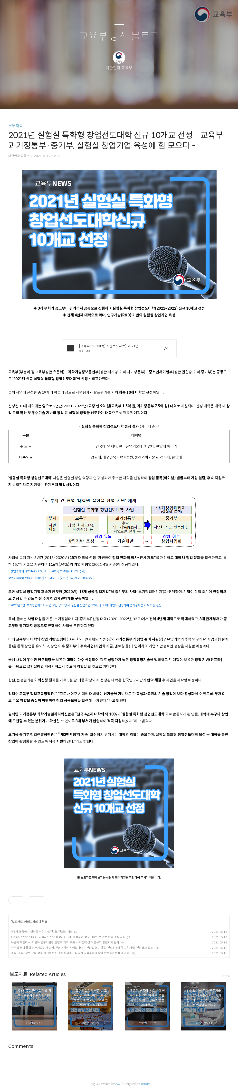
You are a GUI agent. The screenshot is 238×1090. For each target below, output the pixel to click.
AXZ (118, 1084)
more (226, 976)
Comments (20, 1046)
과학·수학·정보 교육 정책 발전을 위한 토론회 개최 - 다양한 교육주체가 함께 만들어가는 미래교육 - (71, 953)
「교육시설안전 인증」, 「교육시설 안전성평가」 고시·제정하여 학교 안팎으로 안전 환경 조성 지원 (68, 937)
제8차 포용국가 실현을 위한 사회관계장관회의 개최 (42, 931)
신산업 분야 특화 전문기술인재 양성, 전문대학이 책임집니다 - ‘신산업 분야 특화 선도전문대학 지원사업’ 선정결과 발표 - (83, 948)
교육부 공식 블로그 (119, 37)
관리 (144, 99)
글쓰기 (94, 99)
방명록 (110, 99)
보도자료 (15, 125)
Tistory (145, 1084)
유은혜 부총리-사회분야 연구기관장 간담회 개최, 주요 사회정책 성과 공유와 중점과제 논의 (65, 942)
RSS (127, 99)
